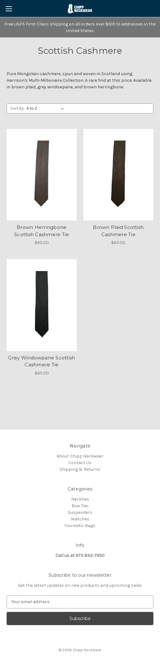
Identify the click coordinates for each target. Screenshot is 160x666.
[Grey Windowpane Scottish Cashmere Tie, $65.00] (42, 305)
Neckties (80, 499)
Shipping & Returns (80, 469)
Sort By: (17, 108)
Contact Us (80, 462)
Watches (80, 519)
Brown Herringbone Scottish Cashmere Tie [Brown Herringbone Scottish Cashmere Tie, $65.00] (41, 230)
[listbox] (46, 108)
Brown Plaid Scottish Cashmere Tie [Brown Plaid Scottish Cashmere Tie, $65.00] (118, 230)
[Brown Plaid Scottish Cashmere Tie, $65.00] (118, 174)
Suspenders (80, 512)
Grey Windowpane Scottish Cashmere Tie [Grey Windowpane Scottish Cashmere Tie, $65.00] (41, 361)
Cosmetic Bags (80, 525)
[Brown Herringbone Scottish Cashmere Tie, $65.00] (42, 174)
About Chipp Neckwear (80, 456)
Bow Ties (80, 505)
